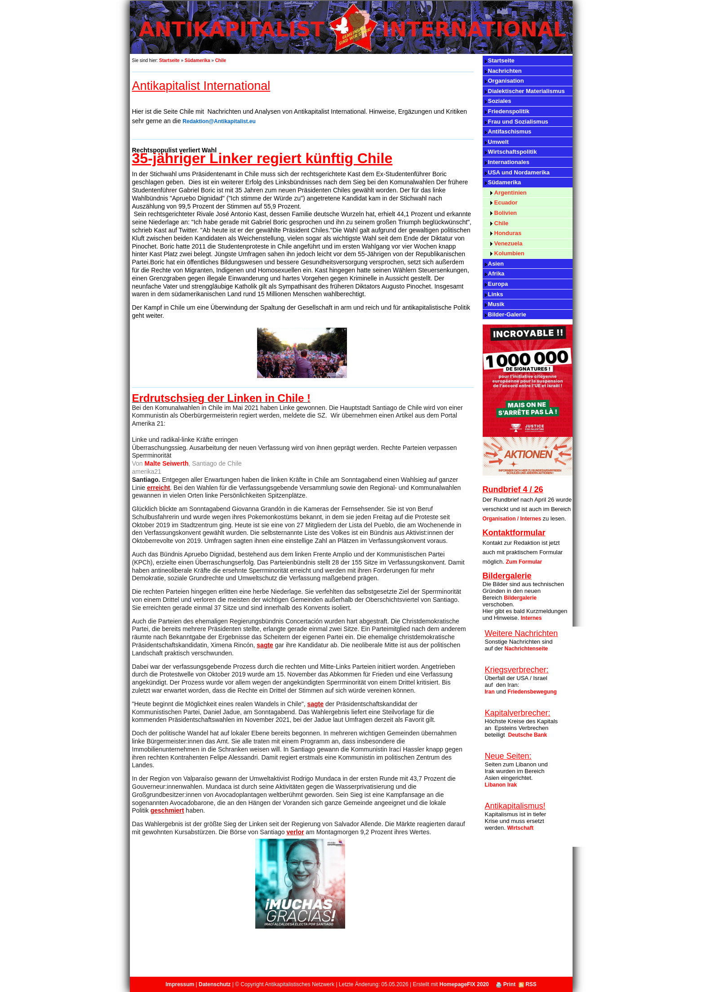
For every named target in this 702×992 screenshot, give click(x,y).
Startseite (169, 60)
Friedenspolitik (508, 111)
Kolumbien (509, 253)
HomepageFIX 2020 (464, 984)
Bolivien (505, 212)
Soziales (499, 101)
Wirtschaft (520, 828)
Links (495, 294)
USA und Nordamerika (519, 172)
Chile (220, 60)
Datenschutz (215, 984)
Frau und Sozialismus (518, 121)
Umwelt (498, 141)
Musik (496, 304)
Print (505, 984)
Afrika (496, 273)
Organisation (506, 80)
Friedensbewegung (531, 692)
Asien (496, 263)
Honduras (508, 233)
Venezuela (508, 243)
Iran (490, 692)
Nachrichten (505, 70)
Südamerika (197, 60)
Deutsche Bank (527, 735)
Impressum (179, 984)
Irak (512, 785)
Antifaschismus (510, 131)
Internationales (508, 162)
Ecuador (506, 202)
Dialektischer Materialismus (526, 91)
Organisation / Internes (513, 519)
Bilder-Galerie (507, 314)
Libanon (495, 785)
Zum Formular (524, 562)
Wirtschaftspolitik (512, 151)
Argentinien (510, 192)
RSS (528, 984)
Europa (498, 283)
